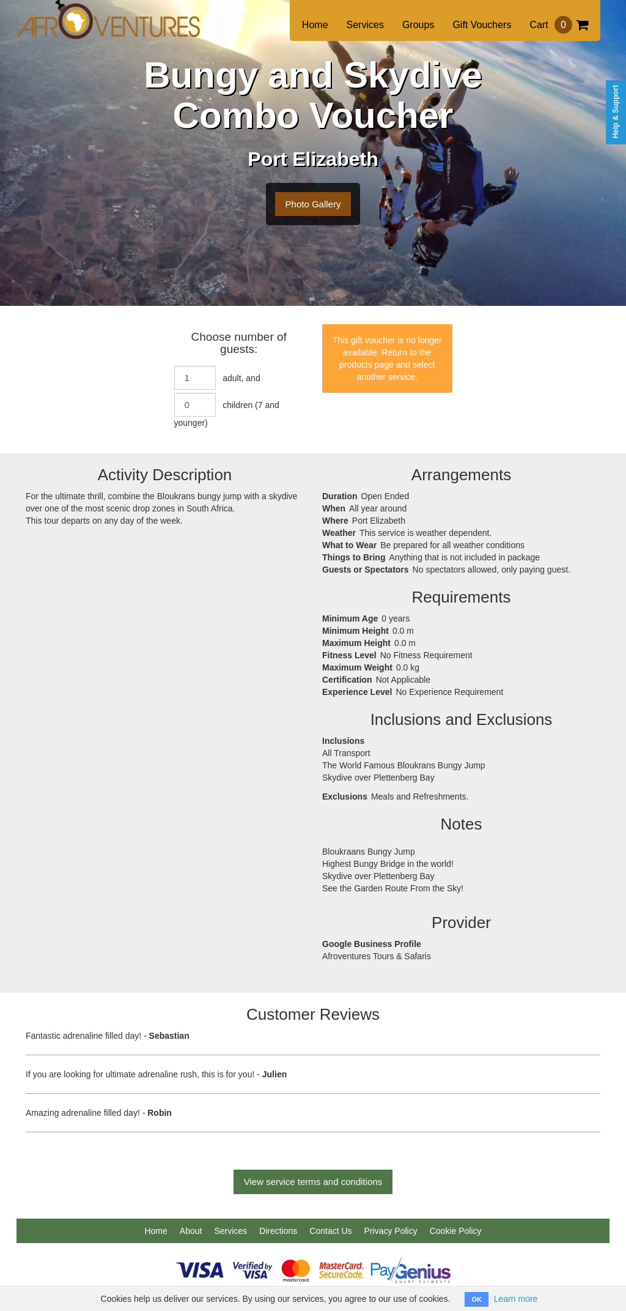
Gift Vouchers (481, 25)
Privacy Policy (391, 1231)
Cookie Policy (456, 1231)
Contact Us (330, 1231)
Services (365, 25)
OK (476, 1299)
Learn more (516, 1299)
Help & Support (615, 111)
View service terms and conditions (313, 1181)
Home (315, 25)
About (191, 1231)
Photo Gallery (313, 204)
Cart (558, 25)
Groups (418, 25)
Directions (278, 1231)
